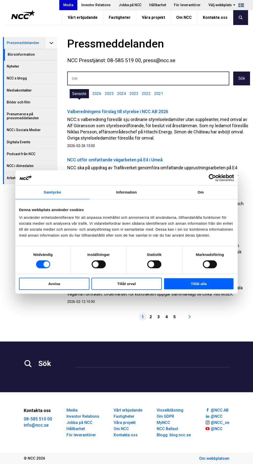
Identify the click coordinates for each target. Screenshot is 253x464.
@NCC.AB (217, 410)
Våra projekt (153, 17)
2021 (158, 93)
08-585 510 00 (38, 418)
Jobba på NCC (130, 5)
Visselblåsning (170, 410)
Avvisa (54, 284)
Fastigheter (120, 17)
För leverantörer (187, 5)
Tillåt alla (199, 284)
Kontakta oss (215, 17)
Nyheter (13, 66)
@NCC (214, 416)
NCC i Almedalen (20, 166)
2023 (133, 93)
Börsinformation (21, 54)
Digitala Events (18, 142)
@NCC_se (217, 422)
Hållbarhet (157, 5)
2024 (121, 93)
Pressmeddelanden (23, 43)
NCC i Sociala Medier (24, 130)
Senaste (79, 93)
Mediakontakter (19, 90)
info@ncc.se (36, 425)
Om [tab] (200, 192)
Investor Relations (96, 5)
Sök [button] (241, 78)
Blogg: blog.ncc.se (174, 435)
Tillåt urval (126, 284)
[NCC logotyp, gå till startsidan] (23, 15)
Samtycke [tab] (52, 192)
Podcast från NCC (21, 154)
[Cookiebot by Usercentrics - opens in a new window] (212, 177)
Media (68, 5)
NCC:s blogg (17, 78)
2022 (146, 93)
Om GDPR (165, 416)
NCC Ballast (167, 428)
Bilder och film (18, 102)
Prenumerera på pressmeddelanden (23, 116)
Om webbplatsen (214, 458)
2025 (109, 93)
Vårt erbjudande (83, 17)
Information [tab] (126, 192)
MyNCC (163, 422)
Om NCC (184, 17)
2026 (96, 93)
